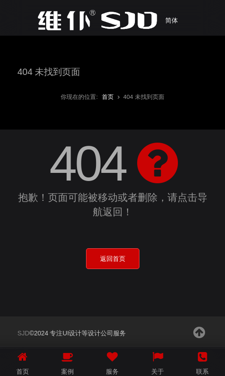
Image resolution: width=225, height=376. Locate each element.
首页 (108, 96)
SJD (23, 333)
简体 (171, 20)
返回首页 (112, 258)
